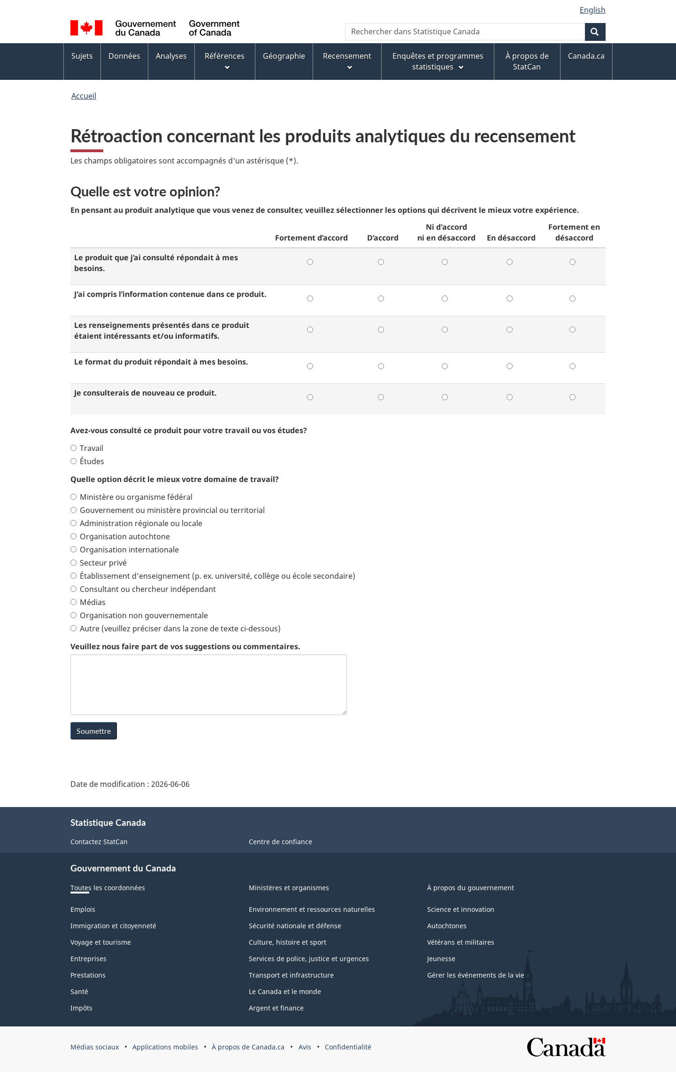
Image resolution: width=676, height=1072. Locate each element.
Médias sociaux (94, 1046)
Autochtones (447, 925)
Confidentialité (348, 1046)
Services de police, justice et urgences (309, 958)
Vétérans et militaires (460, 942)
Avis (305, 1046)
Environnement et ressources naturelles (312, 909)
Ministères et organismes (289, 887)
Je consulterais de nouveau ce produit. (145, 393)
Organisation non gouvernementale (139, 615)
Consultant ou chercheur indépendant (143, 589)
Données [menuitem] (124, 56)
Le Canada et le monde (285, 991)
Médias (88, 602)
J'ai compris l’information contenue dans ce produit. (170, 294)
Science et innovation (460, 909)
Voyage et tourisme (100, 942)
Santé (79, 991)
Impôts (81, 1007)
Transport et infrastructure (291, 975)
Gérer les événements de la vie (475, 975)
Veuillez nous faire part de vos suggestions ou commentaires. (185, 646)
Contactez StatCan (99, 841)
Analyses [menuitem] (171, 56)
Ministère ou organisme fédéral (131, 497)
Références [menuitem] (225, 61)
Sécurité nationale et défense (295, 925)
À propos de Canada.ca (248, 1046)
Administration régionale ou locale (136, 523)
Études (87, 461)
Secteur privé (98, 563)
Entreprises (88, 958)
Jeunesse (441, 958)
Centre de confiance (280, 841)
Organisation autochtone (120, 536)
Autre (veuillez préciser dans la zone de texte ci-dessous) (175, 628)
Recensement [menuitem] (347, 61)
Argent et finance (276, 1007)
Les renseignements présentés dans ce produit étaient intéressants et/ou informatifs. (161, 330)
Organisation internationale (124, 549)
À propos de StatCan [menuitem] (527, 61)
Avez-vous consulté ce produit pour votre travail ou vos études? (188, 430)
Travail (86, 448)
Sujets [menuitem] (82, 56)
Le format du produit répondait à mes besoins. (161, 362)
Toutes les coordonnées (107, 887)
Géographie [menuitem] (284, 56)
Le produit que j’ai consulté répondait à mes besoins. (156, 262)
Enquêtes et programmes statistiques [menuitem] (438, 61)
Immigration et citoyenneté (113, 925)
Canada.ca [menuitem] (586, 56)
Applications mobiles (165, 1046)
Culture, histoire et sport (287, 942)
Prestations (88, 975)
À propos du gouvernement (470, 887)
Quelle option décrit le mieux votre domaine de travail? (174, 479)
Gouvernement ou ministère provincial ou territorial (167, 510)
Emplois (82, 909)
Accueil (83, 96)
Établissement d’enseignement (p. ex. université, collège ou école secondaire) (212, 576)
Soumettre (94, 730)
